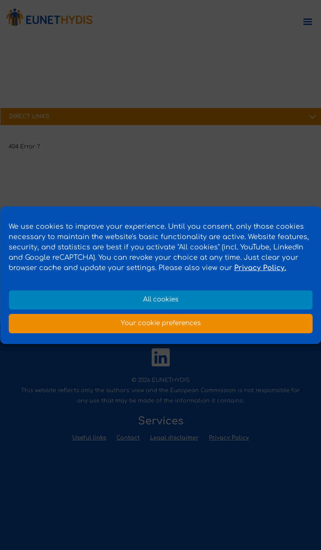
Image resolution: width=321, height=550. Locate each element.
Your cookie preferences (161, 323)
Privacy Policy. (260, 268)
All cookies (160, 299)
